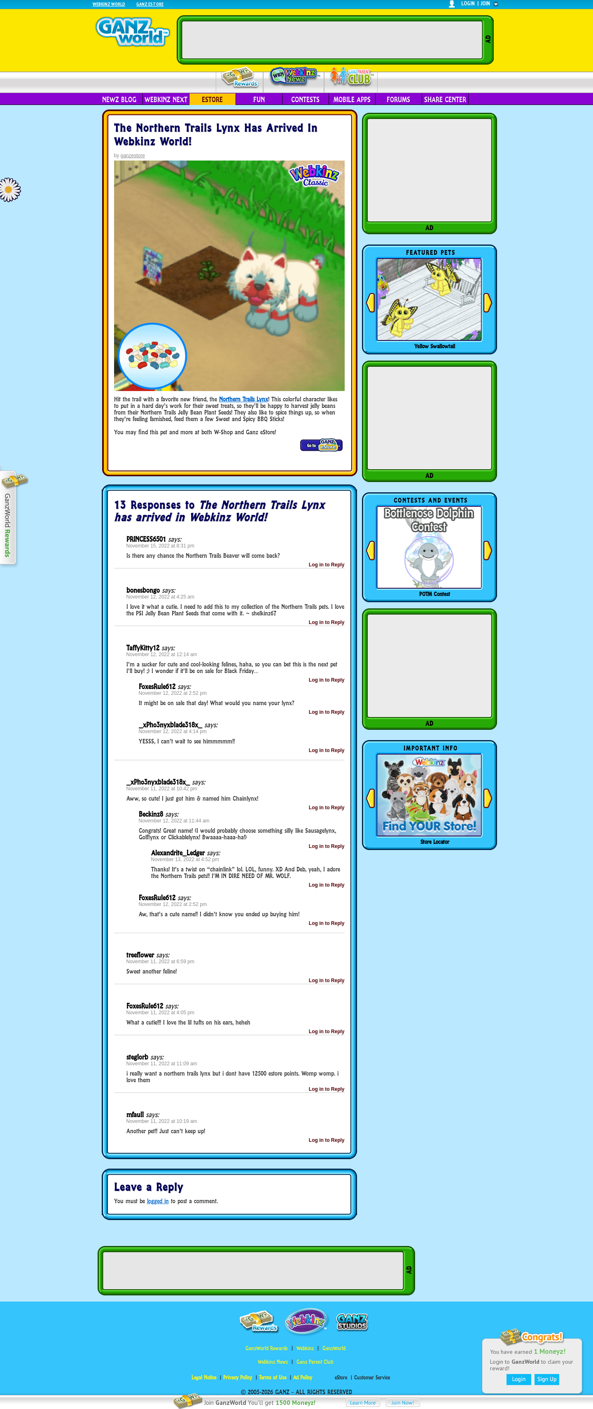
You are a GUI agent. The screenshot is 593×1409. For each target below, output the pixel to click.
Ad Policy (302, 1377)
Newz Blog (119, 99)
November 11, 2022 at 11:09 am (161, 1064)
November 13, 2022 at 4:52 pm (185, 859)
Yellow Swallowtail (434, 346)
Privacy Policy (237, 1377)
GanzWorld (334, 1348)
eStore (212, 99)
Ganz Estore (149, 4)
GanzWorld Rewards (266, 1348)
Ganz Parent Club (314, 1362)
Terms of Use (272, 1377)
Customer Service (372, 1377)
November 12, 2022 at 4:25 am (160, 597)
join (485, 3)
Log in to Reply (327, 565)
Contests (305, 99)
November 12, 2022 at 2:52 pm (173, 693)
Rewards (240, 77)
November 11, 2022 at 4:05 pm (160, 1012)
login (468, 3)
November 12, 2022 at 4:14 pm (173, 731)
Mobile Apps (352, 99)
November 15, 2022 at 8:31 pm (160, 546)
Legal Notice (203, 1377)
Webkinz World (109, 4)
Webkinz (305, 1348)
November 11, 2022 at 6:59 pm (160, 961)
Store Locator (434, 841)
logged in (158, 1200)
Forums (398, 99)
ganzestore (133, 155)
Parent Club (351, 77)
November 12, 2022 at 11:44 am (174, 821)
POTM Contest (434, 594)
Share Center (445, 99)
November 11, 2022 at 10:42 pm (161, 789)
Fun (259, 99)
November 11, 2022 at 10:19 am (161, 1121)
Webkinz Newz (293, 77)
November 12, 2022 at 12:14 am (161, 654)
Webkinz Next (166, 99)
